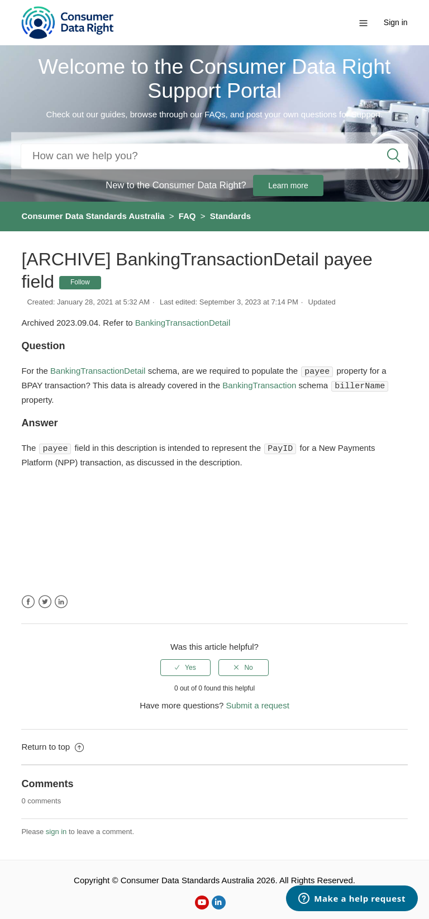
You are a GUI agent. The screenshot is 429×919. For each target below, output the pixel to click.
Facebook (28, 600)
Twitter (45, 600)
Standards (230, 216)
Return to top (52, 745)
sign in (56, 830)
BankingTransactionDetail (182, 322)
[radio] (185, 666)
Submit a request (257, 703)
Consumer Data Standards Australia (92, 216)
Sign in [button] (396, 22)
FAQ (187, 216)
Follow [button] (80, 282)
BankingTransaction (260, 385)
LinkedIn (61, 600)
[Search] (214, 155)
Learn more (288, 185)
